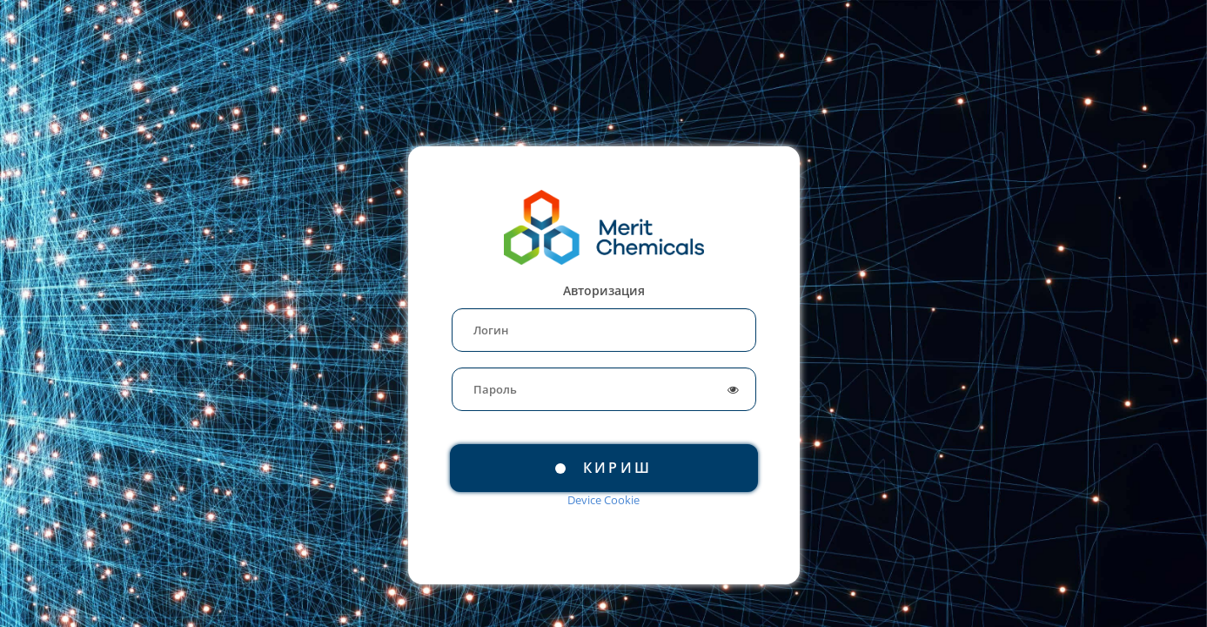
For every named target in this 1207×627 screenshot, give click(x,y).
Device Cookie (603, 500)
